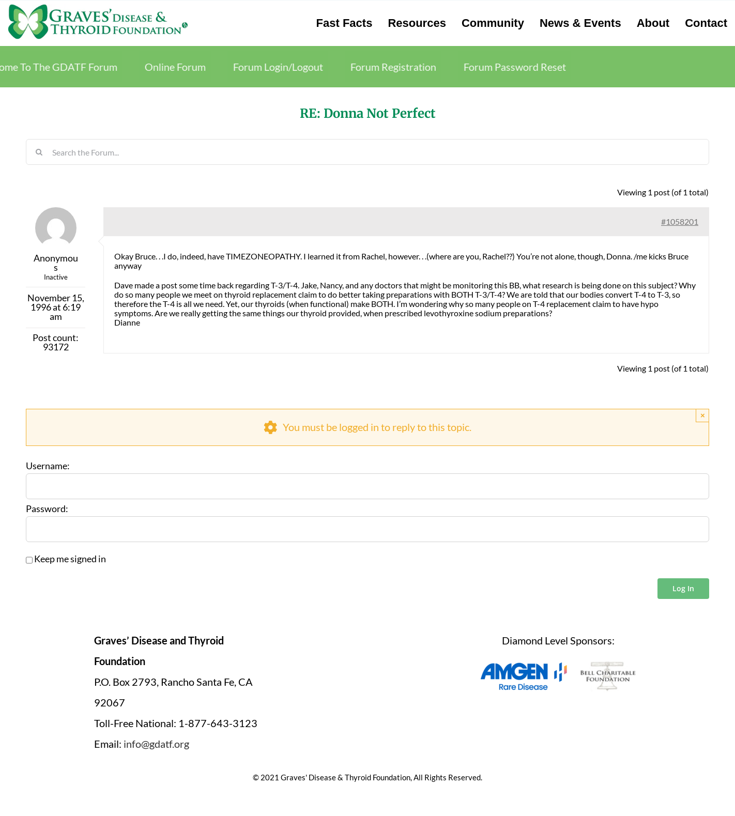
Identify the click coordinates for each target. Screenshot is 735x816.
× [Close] (702, 415)
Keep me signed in (70, 559)
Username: (48, 466)
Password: (47, 509)
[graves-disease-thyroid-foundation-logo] (98, 8)
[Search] (39, 152)
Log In (683, 588)
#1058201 (679, 221)
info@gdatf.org (156, 743)
